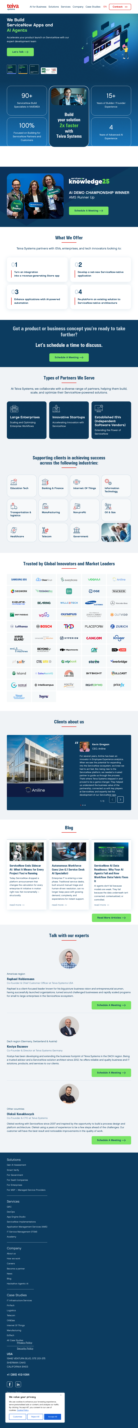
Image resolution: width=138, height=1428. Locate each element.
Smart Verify (13, 1170)
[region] (35, 1408)
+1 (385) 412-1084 (18, 1374)
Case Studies (93, 7)
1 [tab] (80, 805)
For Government (15, 1175)
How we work (13, 1259)
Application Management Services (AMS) (27, 1227)
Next (120, 799)
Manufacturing (14, 1330)
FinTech (10, 1306)
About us (11, 1254)
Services (65, 7)
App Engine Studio (16, 1217)
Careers (11, 1264)
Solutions (54, 7)
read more (15, 905)
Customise (17, 1417)
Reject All (35, 1417)
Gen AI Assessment (16, 1165)
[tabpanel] (69, 772)
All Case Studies (15, 1340)
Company (78, 7)
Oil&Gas (11, 1321)
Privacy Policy (14, 1393)
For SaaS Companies (17, 1180)
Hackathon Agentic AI (17, 1284)
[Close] (61, 1395)
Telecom (11, 1316)
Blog (9, 1279)
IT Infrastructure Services (19, 1301)
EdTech (10, 1335)
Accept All (52, 1417)
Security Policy (15, 1398)
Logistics (11, 1311)
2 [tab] (82, 805)
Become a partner (16, 1269)
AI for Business (38, 7)
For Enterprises (14, 1185)
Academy (11, 1237)
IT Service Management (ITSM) (22, 1232)
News (9, 1274)
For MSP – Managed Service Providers (26, 1190)
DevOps (11, 1212)
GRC (9, 1207)
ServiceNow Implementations (21, 1222)
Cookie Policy (23, 1410)
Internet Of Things (16, 1326)
